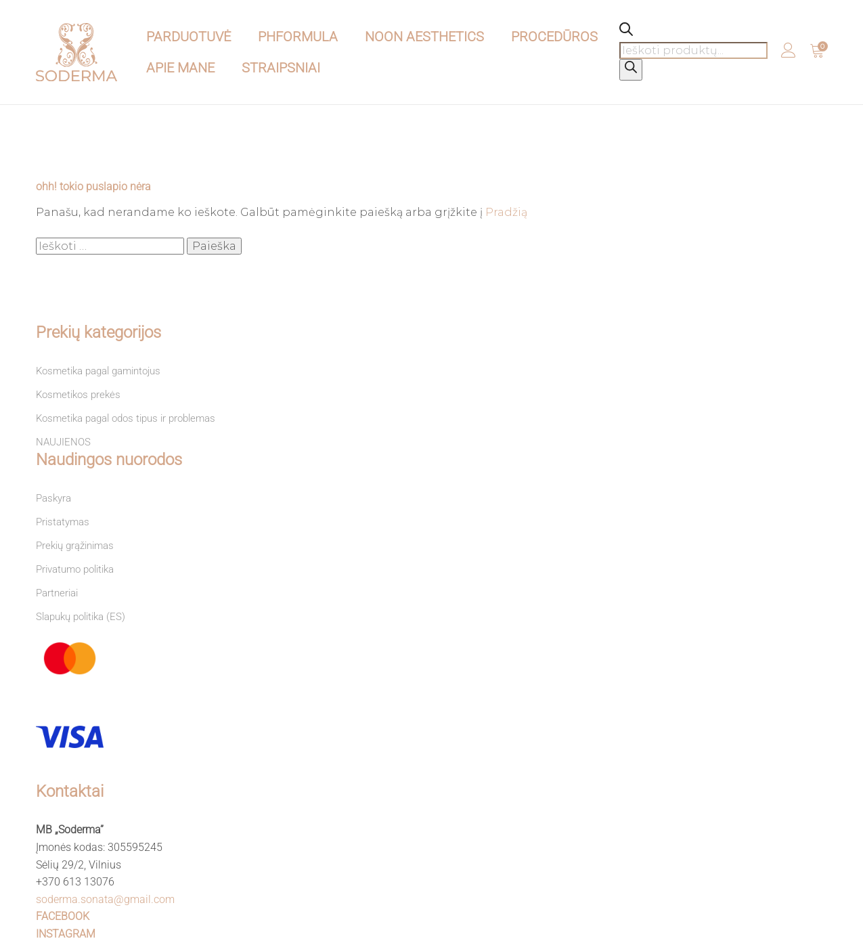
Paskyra (53, 498)
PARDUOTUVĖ (188, 36)
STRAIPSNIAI (281, 68)
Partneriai (57, 593)
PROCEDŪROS (554, 36)
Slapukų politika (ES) (80, 617)
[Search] (630, 70)
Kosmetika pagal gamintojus (98, 371)
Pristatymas (62, 522)
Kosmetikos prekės (78, 395)
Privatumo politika (75, 569)
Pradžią (506, 212)
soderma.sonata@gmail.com (105, 899)
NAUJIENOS (63, 442)
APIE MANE (180, 68)
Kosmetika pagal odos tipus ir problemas (125, 418)
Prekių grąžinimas (75, 546)
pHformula (298, 36)
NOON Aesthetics (424, 36)
